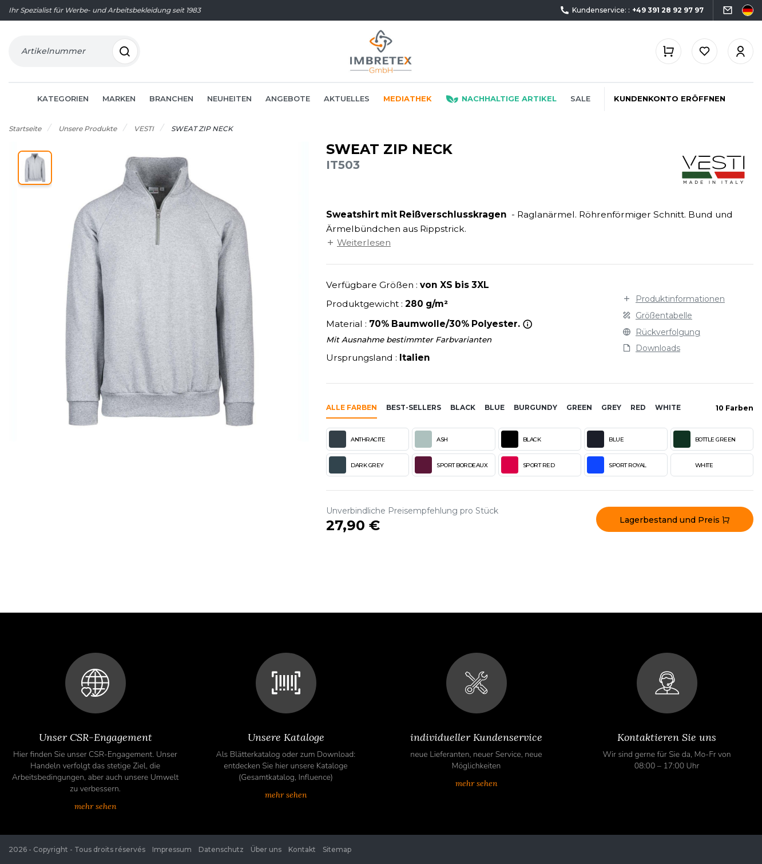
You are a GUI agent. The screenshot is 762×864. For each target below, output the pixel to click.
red (638, 407)
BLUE (605, 439)
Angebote (287, 98)
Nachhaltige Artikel (501, 98)
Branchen (171, 98)
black (462, 407)
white (668, 407)
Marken (119, 98)
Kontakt (302, 849)
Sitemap (337, 849)
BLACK (521, 439)
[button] (35, 168)
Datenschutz (221, 849)
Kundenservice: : (631, 10)
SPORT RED (528, 465)
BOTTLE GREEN (704, 439)
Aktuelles (347, 98)
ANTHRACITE (357, 439)
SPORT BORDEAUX (451, 465)
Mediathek (407, 98)
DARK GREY (356, 465)
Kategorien (63, 98)
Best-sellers (413, 407)
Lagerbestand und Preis (675, 520)
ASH (431, 439)
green (579, 407)
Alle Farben (351, 407)
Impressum (172, 849)
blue (495, 407)
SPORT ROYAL (616, 465)
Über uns (266, 849)
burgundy (535, 407)
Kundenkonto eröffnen (669, 98)
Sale (580, 98)
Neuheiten (229, 98)
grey (611, 407)
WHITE (693, 465)
